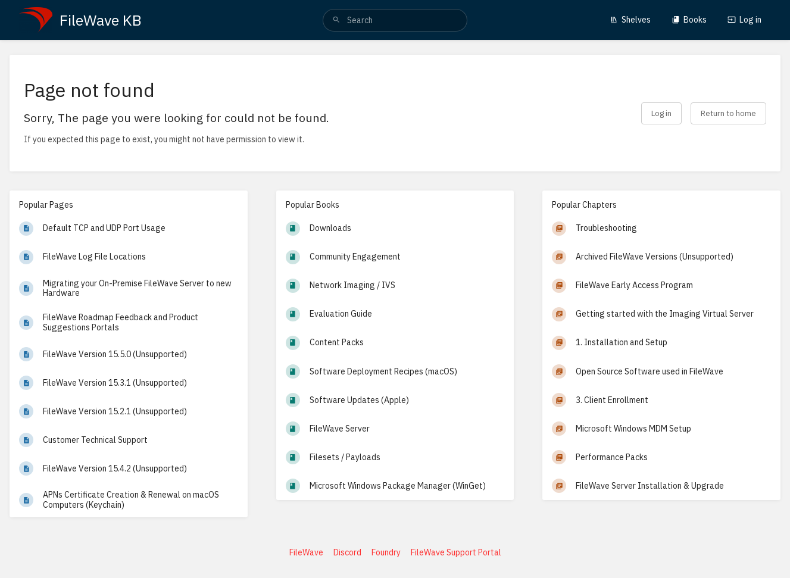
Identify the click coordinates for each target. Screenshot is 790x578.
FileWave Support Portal (456, 552)
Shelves (630, 19)
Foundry (386, 552)
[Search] (336, 20)
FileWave (306, 552)
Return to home (728, 113)
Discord (347, 552)
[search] (395, 20)
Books (689, 19)
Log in (744, 19)
